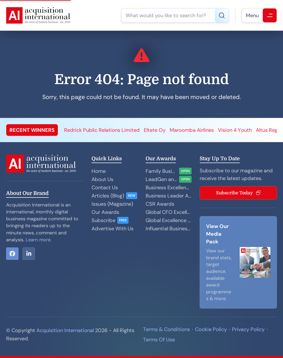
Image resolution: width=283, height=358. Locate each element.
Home (99, 171)
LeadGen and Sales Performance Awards (161, 179)
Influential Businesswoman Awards (168, 228)
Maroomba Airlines (192, 130)
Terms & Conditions (166, 329)
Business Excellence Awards (168, 187)
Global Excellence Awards (168, 220)
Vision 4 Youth (235, 130)
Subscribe (103, 220)
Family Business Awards (161, 171)
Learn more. (39, 240)
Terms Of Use (159, 339)
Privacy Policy (248, 329)
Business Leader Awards (168, 195)
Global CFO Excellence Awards (168, 212)
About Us (102, 179)
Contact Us (105, 187)
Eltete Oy (155, 130)
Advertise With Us (113, 228)
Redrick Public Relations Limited (102, 130)
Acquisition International (65, 330)
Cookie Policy (211, 329)
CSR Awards (160, 204)
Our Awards (105, 212)
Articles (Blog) (108, 195)
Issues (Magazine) (112, 204)
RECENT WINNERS (32, 130)
